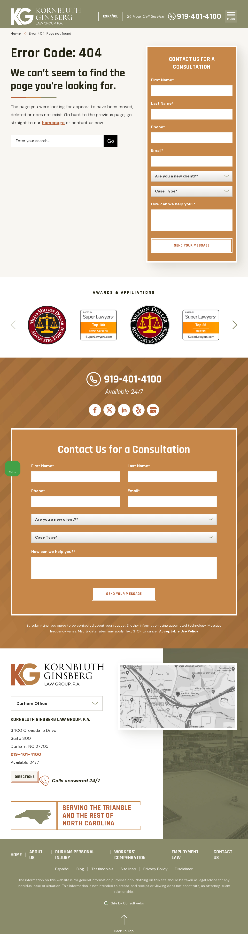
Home (16, 33)
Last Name (162, 103)
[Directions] (25, 780)
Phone (158, 126)
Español (62, 864)
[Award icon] (47, 308)
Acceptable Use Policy (178, 634)
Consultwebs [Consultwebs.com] (133, 898)
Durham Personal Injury (74, 850)
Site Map (128, 864)
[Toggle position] (222, 779)
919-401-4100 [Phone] (194, 16)
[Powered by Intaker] (207, 923)
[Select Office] (57, 706)
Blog (80, 864)
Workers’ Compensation (130, 850)
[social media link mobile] (95, 410)
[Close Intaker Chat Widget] (232, 779)
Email (157, 150)
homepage (53, 123)
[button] (234, 325)
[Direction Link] (177, 699)
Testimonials (102, 864)
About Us (36, 850)
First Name (162, 79)
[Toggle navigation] (231, 14)
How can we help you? (173, 204)
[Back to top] (124, 919)
